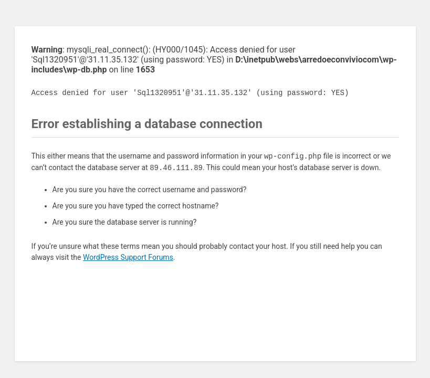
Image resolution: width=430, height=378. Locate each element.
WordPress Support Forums (128, 257)
